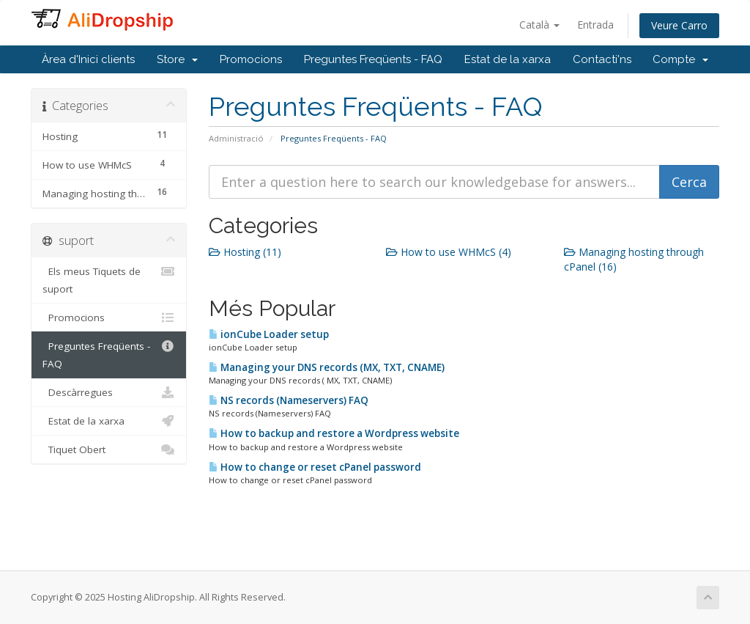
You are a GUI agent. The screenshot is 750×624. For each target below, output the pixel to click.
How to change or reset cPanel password (315, 467)
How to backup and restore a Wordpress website (334, 433)
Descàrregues (108, 392)
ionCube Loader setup (269, 334)
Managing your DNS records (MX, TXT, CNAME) (327, 367)
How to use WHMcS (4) (448, 252)
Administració (236, 138)
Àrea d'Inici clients (88, 59)
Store (177, 59)
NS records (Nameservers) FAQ (288, 400)
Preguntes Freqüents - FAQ (373, 59)
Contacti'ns (602, 59)
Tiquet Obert (108, 449)
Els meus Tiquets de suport (108, 279)
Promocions (251, 59)
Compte (680, 59)
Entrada (595, 25)
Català (539, 25)
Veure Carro (679, 25)
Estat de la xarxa (507, 59)
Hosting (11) (245, 252)
